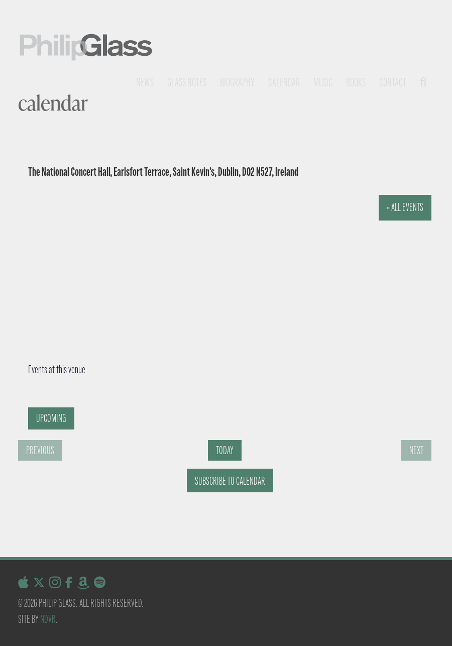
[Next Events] (416, 450)
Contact (392, 82)
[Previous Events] (40, 450)
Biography (237, 82)
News (145, 82)
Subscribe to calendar (230, 481)
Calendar (284, 82)
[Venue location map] (212, 270)
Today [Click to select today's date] (225, 450)
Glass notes (186, 82)
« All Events (405, 207)
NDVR (48, 619)
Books (356, 82)
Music (322, 82)
